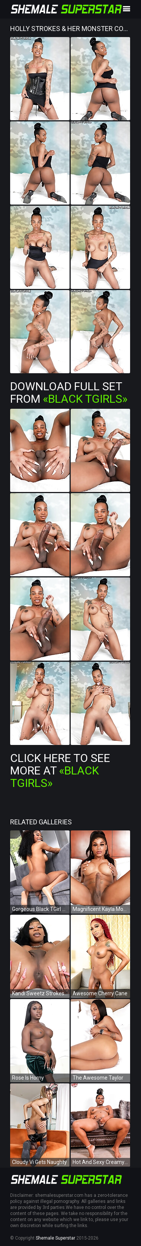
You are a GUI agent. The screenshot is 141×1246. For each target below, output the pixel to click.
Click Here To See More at (60, 770)
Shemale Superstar (55, 1238)
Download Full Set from (68, 392)
